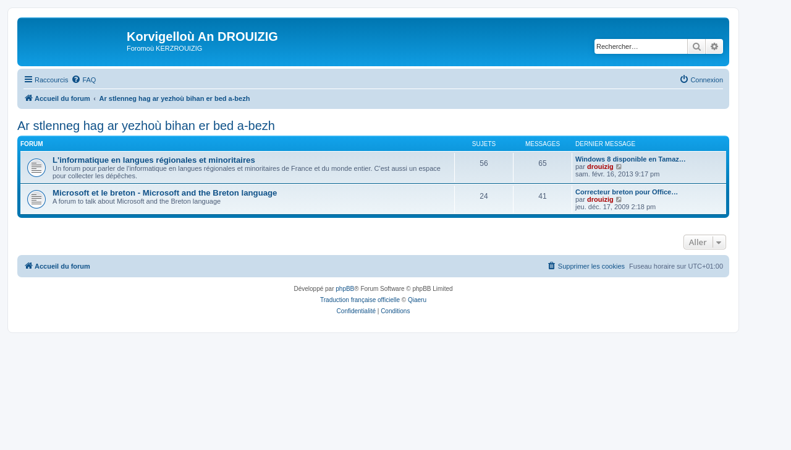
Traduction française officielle (360, 299)
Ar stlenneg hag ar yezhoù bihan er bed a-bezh (146, 125)
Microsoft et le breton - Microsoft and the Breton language (165, 192)
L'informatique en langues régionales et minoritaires (154, 160)
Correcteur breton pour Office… (626, 192)
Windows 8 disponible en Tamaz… (630, 159)
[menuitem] (83, 79)
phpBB (345, 288)
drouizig (600, 166)
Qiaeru (417, 299)
